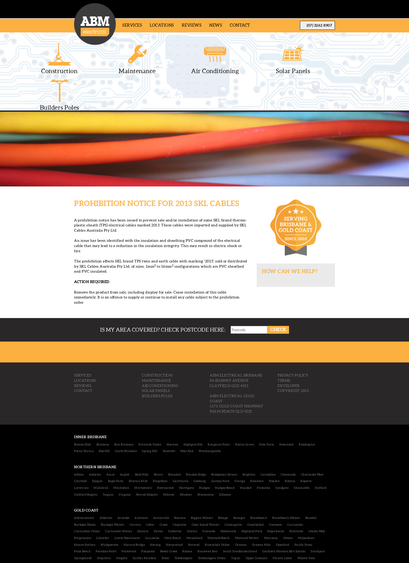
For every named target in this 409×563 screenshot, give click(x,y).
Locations (162, 25)
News (215, 25)
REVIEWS (83, 354)
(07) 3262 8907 (319, 25)
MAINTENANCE (156, 349)
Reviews (192, 25)
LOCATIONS (85, 349)
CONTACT (83, 359)
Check (279, 298)
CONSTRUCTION (157, 344)
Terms (284, 349)
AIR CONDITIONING (160, 354)
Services (132, 25)
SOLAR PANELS (156, 359)
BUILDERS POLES (157, 364)
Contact (240, 25)
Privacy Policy (293, 344)
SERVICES (82, 344)
